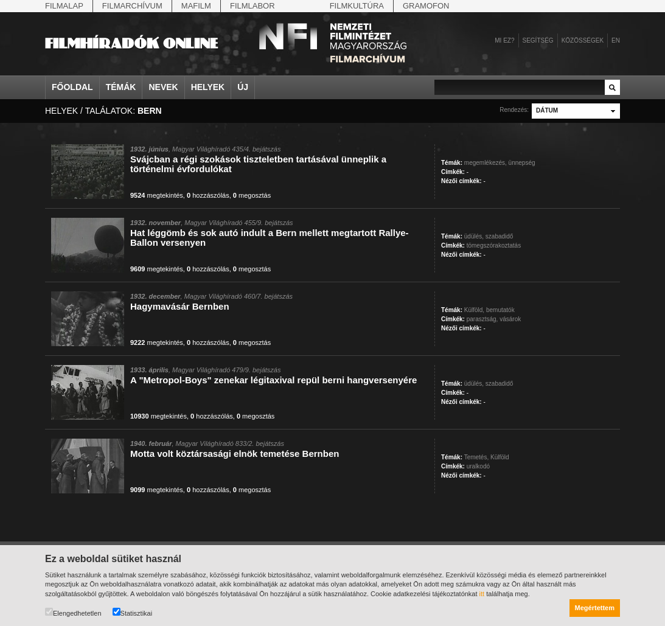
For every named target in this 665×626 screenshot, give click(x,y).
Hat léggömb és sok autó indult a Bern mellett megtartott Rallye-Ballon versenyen (269, 238)
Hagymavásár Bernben (179, 306)
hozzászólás (208, 195)
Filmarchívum (132, 5)
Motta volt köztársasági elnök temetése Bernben (234, 453)
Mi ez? (504, 40)
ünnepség (522, 162)
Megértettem (595, 607)
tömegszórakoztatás (494, 245)
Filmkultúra (357, 5)
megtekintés (156, 195)
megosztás (252, 195)
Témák (121, 87)
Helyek (208, 87)
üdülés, (474, 236)
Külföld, (474, 310)
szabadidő (500, 236)
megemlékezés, (485, 162)
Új (242, 87)
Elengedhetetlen (73, 612)
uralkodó (478, 466)
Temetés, (476, 457)
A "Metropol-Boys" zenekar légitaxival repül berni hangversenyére (273, 380)
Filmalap (64, 5)
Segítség (538, 40)
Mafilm (196, 5)
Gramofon (426, 5)
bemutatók (500, 310)
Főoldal (72, 87)
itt (482, 593)
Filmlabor (252, 5)
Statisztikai (133, 612)
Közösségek (583, 40)
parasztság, (482, 319)
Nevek (163, 87)
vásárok (510, 319)
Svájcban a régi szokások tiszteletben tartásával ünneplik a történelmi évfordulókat (258, 164)
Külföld (499, 457)
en (615, 40)
